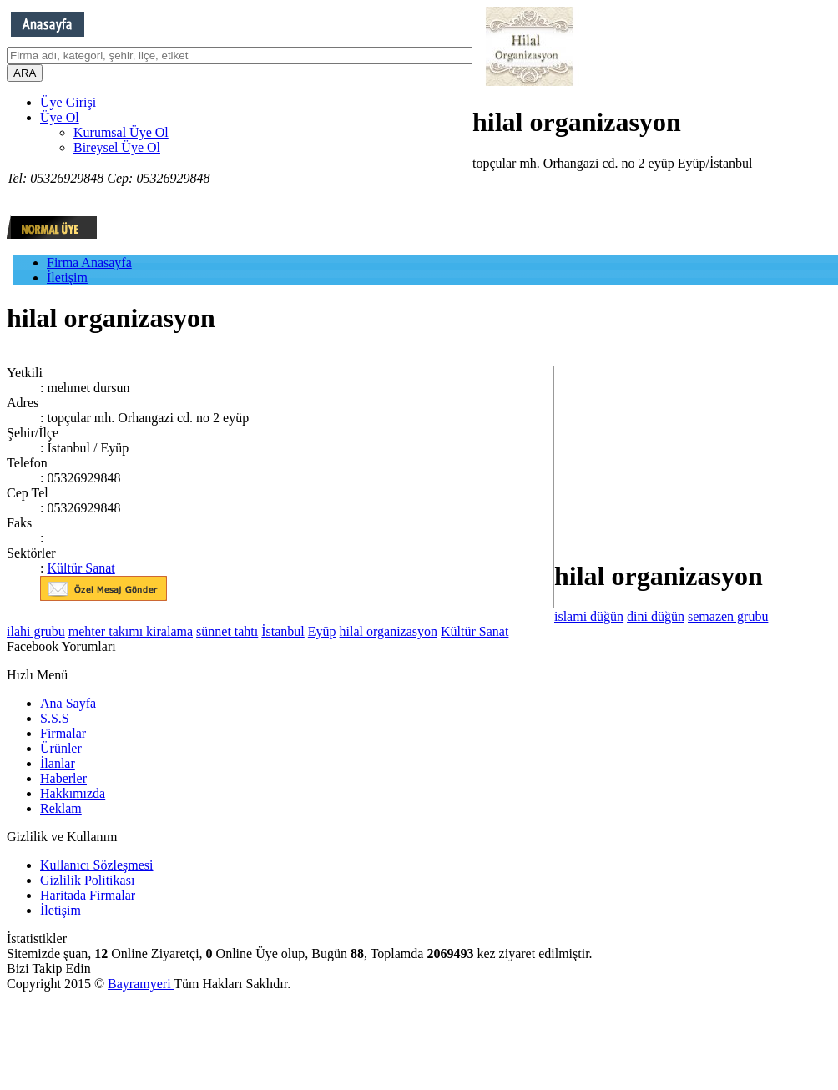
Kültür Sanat (80, 568)
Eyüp (322, 631)
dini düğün (655, 616)
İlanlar (57, 763)
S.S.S (54, 718)
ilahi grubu (36, 631)
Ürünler (61, 748)
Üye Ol (59, 117)
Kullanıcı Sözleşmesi (97, 865)
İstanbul (283, 631)
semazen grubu (728, 616)
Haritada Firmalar (87, 895)
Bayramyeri (141, 983)
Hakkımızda (72, 793)
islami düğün (588, 616)
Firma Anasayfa (89, 262)
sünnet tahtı (227, 631)
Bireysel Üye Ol (116, 147)
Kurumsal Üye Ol (121, 132)
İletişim (67, 277)
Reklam (61, 808)
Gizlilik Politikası (87, 880)
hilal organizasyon (388, 631)
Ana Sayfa (68, 703)
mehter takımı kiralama (130, 631)
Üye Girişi (68, 102)
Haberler (63, 778)
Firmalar (63, 733)
